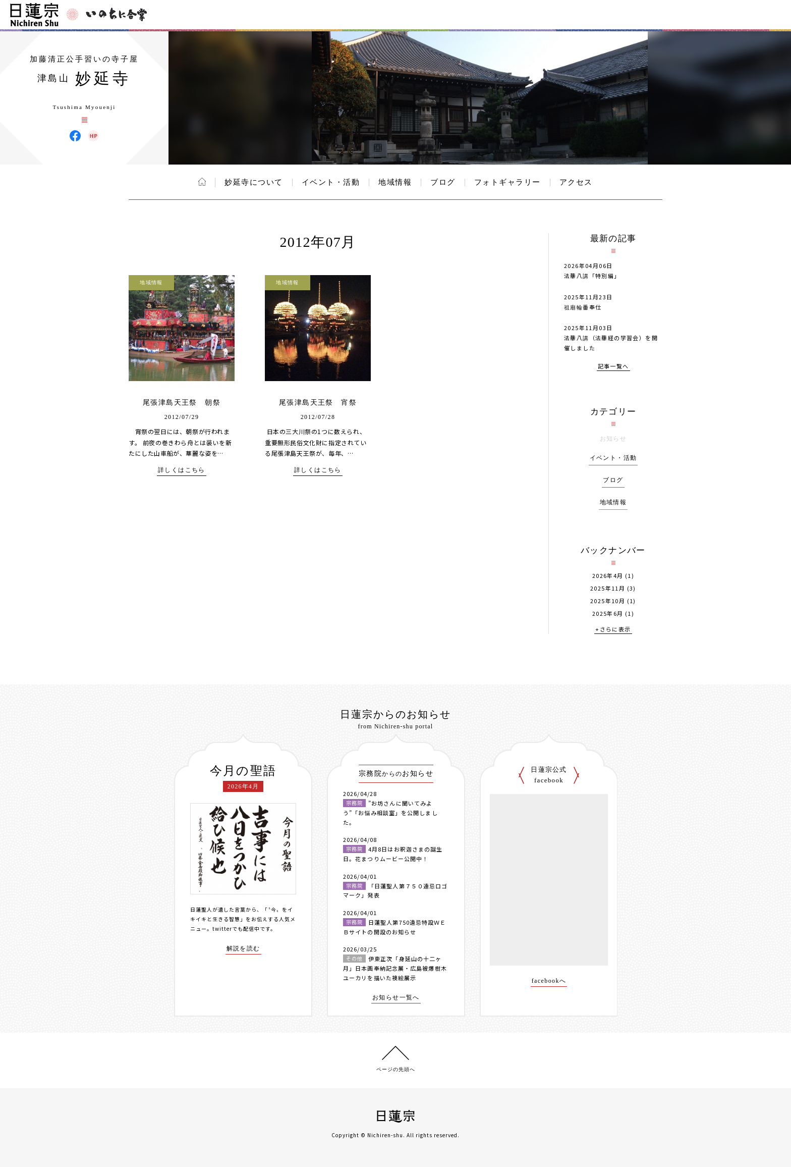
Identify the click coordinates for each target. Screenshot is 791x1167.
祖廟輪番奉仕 (582, 307)
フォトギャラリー (507, 182)
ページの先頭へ (395, 1069)
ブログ (443, 182)
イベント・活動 (331, 182)
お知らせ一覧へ (396, 997)
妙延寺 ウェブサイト (93, 135)
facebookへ (549, 981)
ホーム (202, 182)
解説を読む (243, 948)
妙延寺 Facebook (75, 135)
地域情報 (395, 182)
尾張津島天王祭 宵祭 (318, 402)
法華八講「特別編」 (592, 276)
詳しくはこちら (181, 470)
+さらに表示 (613, 629)
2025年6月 (608, 613)
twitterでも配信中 (236, 928)
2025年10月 (607, 601)
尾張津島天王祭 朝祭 (181, 402)
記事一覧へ (613, 366)
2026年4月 (608, 575)
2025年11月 (607, 588)
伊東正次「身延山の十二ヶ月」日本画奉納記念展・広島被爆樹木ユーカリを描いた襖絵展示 (395, 967)
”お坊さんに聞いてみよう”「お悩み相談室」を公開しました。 (390, 812)
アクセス (576, 182)
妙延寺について (253, 182)
